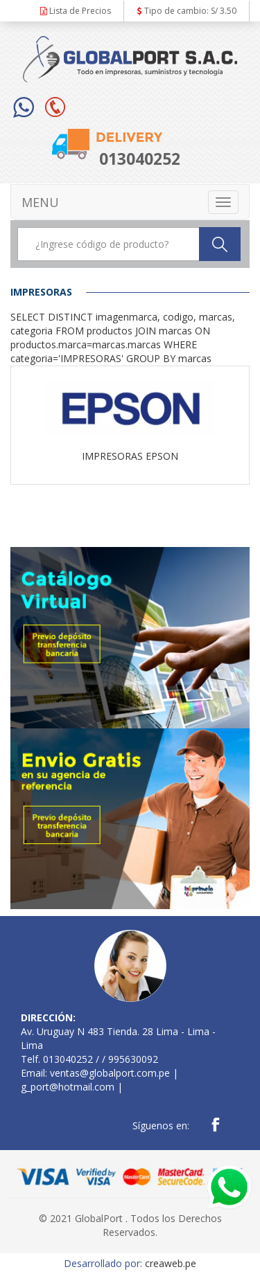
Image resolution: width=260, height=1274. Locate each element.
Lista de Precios (75, 11)
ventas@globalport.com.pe (110, 1072)
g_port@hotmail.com (67, 1086)
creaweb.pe (170, 1263)
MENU (40, 202)
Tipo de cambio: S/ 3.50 (186, 11)
